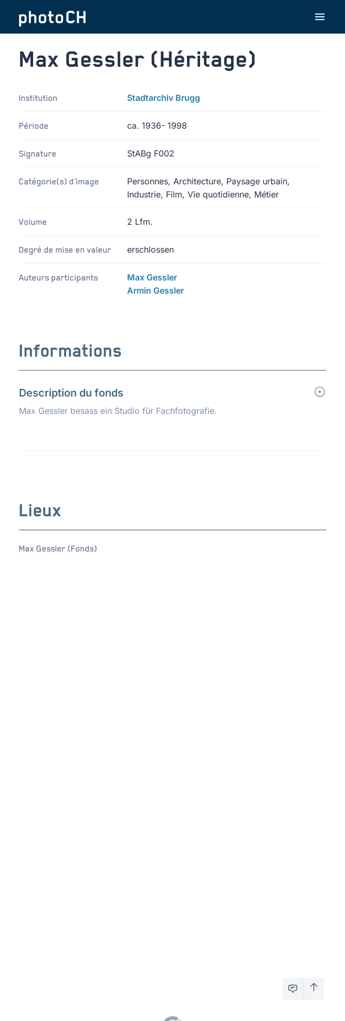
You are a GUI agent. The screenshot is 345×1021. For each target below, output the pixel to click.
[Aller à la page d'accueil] (52, 17)
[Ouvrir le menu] (319, 16)
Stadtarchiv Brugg (163, 97)
